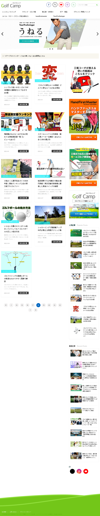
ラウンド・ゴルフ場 (29, 12)
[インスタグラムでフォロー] (79, 471)
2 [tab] (50, 49)
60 (49, 306)
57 (33, 306)
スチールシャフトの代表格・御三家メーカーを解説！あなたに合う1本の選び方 (49, 137)
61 (54, 306)
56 (27, 306)
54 (16, 306)
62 (60, 306)
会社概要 (4, 512)
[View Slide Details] (50, 34)
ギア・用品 (63, 12)
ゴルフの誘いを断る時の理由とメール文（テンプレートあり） (89, 254)
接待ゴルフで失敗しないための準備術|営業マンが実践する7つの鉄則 (89, 399)
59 (44, 306)
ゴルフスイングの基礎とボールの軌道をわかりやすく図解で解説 (16, 280)
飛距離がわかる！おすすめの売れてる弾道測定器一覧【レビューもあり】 (16, 137)
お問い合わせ (13, 512)
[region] (50, 34)
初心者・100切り (48, 12)
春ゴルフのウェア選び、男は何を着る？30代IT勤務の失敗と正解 (89, 352)
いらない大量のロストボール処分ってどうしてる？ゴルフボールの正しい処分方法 (16, 230)
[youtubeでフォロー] (85, 471)
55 (22, 306)
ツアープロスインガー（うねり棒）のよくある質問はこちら (25, 56)
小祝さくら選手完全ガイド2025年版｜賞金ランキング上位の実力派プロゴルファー (16, 184)
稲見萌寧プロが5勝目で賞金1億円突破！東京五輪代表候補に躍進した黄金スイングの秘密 (50, 184)
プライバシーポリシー (25, 512)
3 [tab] (52, 49)
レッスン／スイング (9, 12)
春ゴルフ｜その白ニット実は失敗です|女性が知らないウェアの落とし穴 (89, 444)
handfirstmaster (41, 16)
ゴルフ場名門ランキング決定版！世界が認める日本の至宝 (89, 319)
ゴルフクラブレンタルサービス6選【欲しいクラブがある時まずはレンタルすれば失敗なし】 (90, 332)
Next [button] (98, 33)
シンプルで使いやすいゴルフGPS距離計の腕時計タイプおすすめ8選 (16, 90)
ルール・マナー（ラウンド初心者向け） (15, 16)
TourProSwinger (59, 16)
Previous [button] (2, 33)
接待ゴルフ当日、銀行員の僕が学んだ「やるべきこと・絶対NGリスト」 (89, 455)
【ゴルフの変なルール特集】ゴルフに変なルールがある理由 (89, 308)
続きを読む (22, 104)
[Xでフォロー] (72, 471)
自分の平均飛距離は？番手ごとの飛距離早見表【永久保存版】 (89, 243)
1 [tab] (47, 49)
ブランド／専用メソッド (82, 12)
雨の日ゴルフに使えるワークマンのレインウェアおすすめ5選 (89, 297)
